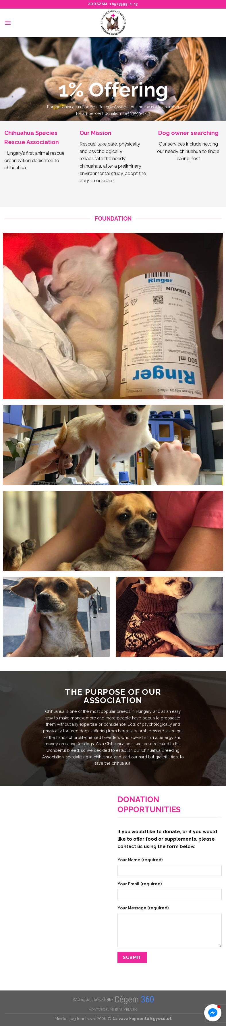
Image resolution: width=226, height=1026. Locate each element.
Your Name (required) (140, 859)
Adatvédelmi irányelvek (113, 1009)
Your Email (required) (139, 883)
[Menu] (7, 23)
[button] (212, 1012)
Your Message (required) (143, 907)
